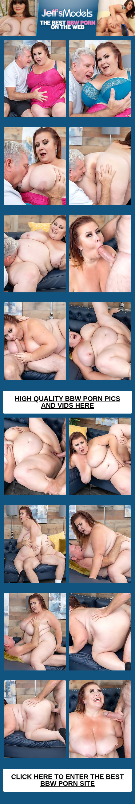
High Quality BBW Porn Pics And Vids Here (67, 402)
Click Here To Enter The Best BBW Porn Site (67, 780)
